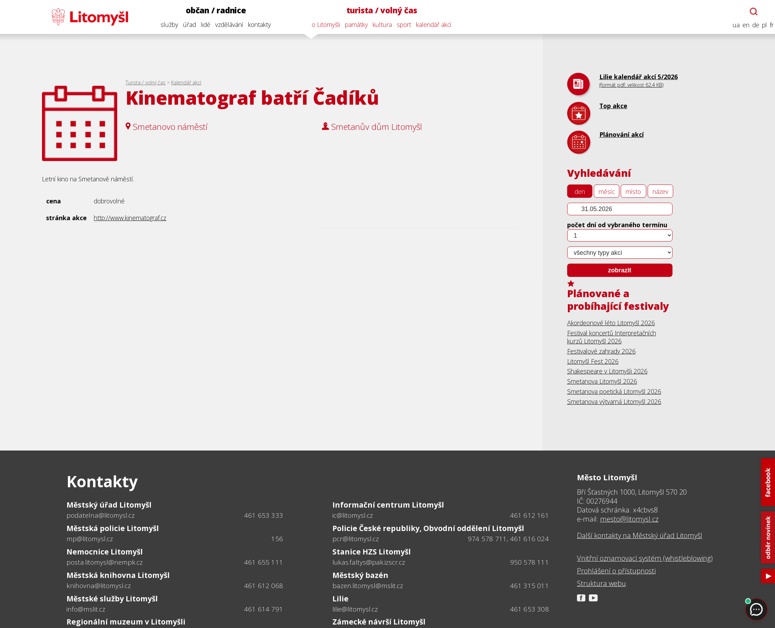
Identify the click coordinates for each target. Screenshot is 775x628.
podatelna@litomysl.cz (100, 515)
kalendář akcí (429, 24)
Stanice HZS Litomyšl (371, 552)
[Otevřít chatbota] (749, 11)
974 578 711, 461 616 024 (508, 538)
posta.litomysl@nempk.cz (104, 562)
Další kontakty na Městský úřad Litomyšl (639, 535)
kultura (378, 24)
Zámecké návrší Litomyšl (378, 622)
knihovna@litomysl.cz (98, 585)
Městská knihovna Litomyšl (118, 575)
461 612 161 (529, 515)
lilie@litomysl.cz (355, 609)
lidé (201, 24)
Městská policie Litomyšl (112, 528)
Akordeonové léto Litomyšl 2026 (611, 323)
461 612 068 (263, 585)
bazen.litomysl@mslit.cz (367, 585)
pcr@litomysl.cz (355, 539)
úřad (185, 24)
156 (277, 538)
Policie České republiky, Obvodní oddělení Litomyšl (428, 528)
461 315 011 (529, 585)
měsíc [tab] (607, 191)
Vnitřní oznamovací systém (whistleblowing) (645, 558)
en (741, 25)
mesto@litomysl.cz (629, 519)
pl (760, 25)
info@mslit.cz (85, 609)
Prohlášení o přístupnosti (616, 570)
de (751, 25)
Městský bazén (360, 575)
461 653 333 (263, 515)
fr (767, 25)
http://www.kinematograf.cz (130, 218)
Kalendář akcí (186, 82)
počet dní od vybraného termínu (617, 225)
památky (352, 24)
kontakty (255, 24)
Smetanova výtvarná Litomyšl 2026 (614, 401)
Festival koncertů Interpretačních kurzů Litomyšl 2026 (611, 337)
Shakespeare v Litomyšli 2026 (607, 371)
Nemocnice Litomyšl (104, 552)
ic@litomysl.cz (352, 515)
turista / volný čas (377, 10)
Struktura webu (601, 583)
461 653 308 (529, 609)
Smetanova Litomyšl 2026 (602, 381)
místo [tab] (633, 191)
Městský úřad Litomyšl (109, 505)
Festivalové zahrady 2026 (601, 351)
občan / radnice (212, 10)
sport (400, 24)
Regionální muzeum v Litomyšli (125, 622)
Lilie (340, 598)
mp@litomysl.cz (89, 539)
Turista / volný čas (145, 82)
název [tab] (660, 191)
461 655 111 (263, 562)
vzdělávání (225, 24)
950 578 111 (529, 562)
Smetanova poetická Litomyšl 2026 (614, 391)
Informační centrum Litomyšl (388, 505)
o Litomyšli (322, 24)
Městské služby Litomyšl (112, 598)
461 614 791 (263, 609)
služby (165, 24)
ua (731, 25)
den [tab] (580, 191)
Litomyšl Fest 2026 (593, 361)
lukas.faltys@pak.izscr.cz (368, 562)
